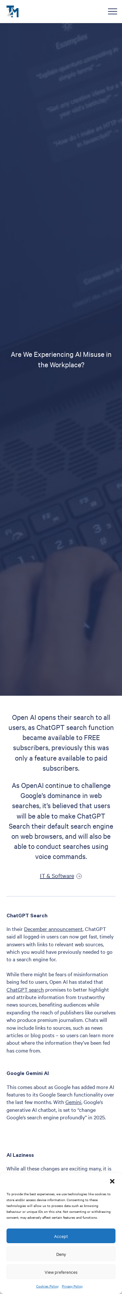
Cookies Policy (47, 1286)
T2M (13, 11)
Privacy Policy (72, 1286)
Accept (61, 1236)
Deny (61, 1254)
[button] (112, 1181)
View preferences (61, 1272)
